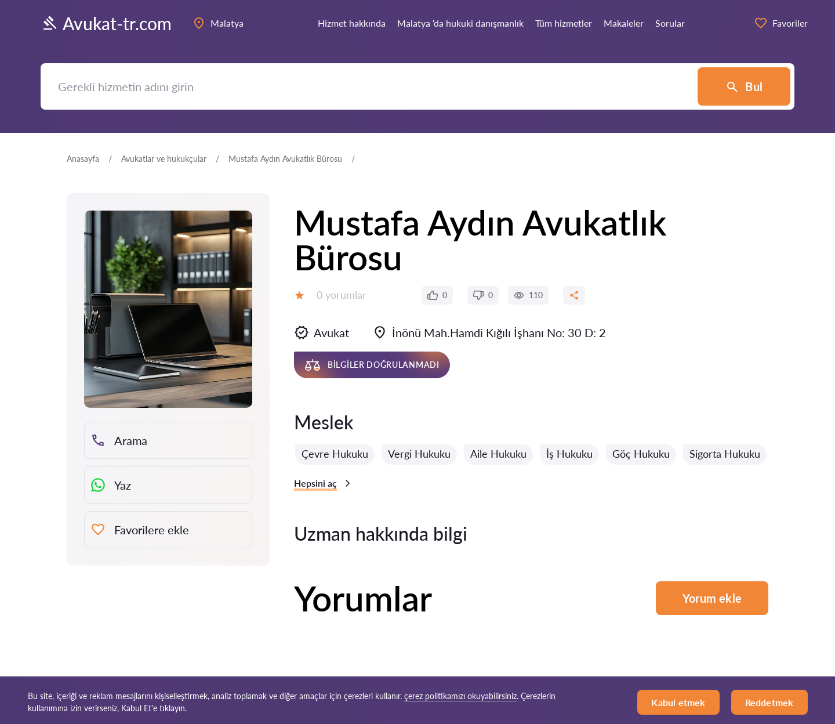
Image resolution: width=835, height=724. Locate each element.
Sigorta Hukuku (724, 453)
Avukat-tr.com (106, 23)
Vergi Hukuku (419, 453)
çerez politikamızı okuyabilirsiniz (460, 696)
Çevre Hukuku (335, 453)
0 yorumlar (341, 294)
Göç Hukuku (641, 453)
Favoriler (781, 23)
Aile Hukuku (498, 453)
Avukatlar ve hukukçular (163, 159)
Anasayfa (83, 159)
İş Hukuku (569, 453)
